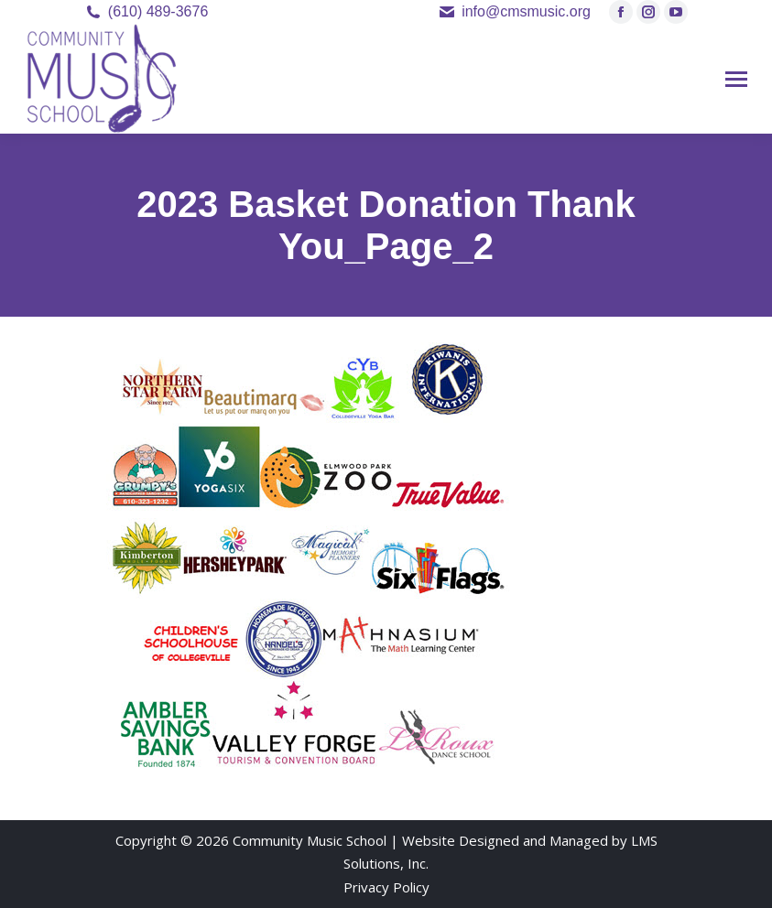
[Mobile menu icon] (736, 79)
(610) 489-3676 (158, 11)
